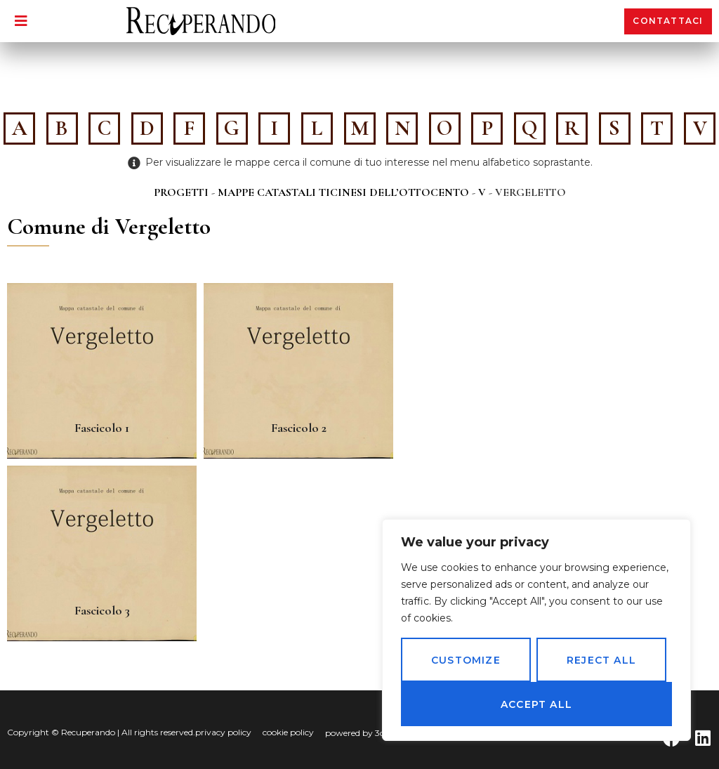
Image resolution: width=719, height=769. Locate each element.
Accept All (536, 704)
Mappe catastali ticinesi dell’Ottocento (343, 192)
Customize (466, 660)
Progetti (181, 192)
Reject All (601, 660)
